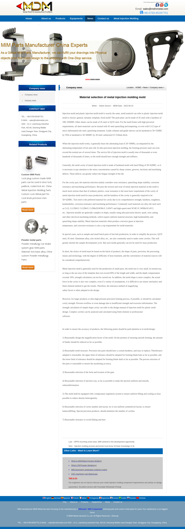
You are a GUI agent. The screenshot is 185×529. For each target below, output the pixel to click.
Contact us (103, 18)
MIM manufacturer (24, 509)
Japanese (104, 498)
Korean (114, 498)
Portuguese (93, 498)
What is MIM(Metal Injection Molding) (86, 461)
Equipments (76, 18)
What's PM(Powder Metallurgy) (84, 465)
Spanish (65, 498)
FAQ (64, 502)
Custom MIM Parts (30, 174)
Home (29, 18)
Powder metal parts (31, 240)
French (75, 498)
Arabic (122, 498)
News (90, 18)
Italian (82, 498)
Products (60, 18)
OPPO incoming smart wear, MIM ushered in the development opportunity (104, 442)
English (47, 498)
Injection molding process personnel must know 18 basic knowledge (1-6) (104, 446)
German (55, 498)
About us (46, 18)
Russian (131, 498)
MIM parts (82, 509)
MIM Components (95, 509)
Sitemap (115, 516)
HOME (138, 87)
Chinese (141, 498)
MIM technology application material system (89, 470)
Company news (156, 87)
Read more (27, 210)
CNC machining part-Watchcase (84, 474)
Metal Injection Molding (126, 18)
